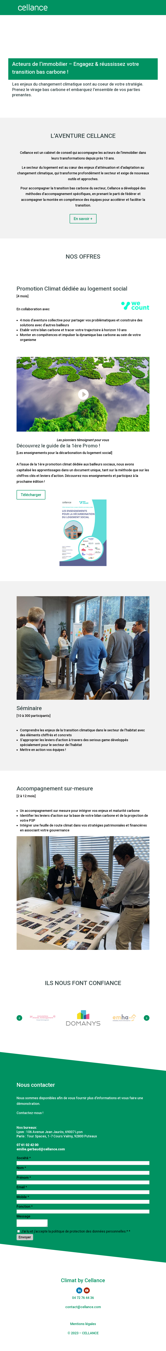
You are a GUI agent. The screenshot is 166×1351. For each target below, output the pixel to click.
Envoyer (25, 1237)
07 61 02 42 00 (27, 1145)
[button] (19, 1018)
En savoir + (83, 218)
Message (23, 1216)
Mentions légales (83, 1324)
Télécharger (31, 495)
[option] (42, 1018)
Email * (22, 1187)
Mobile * (23, 1197)
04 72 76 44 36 (83, 1298)
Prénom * (24, 1177)
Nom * (21, 1168)
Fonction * (25, 1206)
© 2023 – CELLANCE (83, 1333)
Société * (24, 1158)
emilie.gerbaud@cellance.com (41, 1149)
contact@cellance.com (83, 1307)
